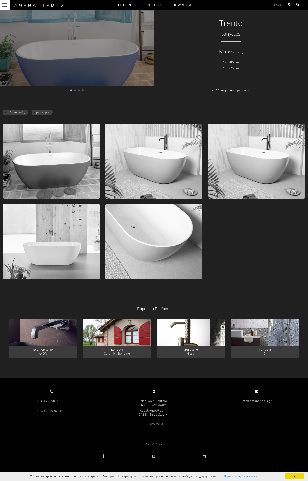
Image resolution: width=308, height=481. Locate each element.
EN (276, 4)
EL (281, 4)
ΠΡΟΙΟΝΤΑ (153, 4)
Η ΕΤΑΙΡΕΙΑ (126, 4)
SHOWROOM (180, 4)
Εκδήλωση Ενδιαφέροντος (231, 90)
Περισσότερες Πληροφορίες (240, 476)
